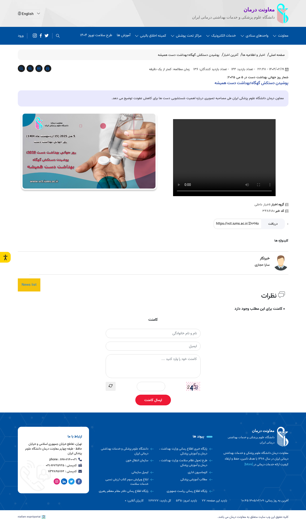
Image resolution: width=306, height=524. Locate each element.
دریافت (273, 224)
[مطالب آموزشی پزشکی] (184, 479)
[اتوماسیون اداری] (184, 472)
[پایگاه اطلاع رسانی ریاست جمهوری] (184, 491)
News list (29, 285)
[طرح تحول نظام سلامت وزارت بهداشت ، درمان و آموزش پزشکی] (184, 462)
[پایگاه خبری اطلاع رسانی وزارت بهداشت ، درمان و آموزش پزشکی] (184, 451)
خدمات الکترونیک (221, 36)
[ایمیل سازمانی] (126, 472)
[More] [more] (249, 464)
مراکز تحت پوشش (186, 36)
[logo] (255, 437)
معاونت (280, 36)
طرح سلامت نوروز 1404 (96, 35)
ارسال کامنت (153, 400)
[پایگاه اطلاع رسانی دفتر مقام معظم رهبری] (126, 491)
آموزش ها (123, 35)
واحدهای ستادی (254, 36)
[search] (58, 36)
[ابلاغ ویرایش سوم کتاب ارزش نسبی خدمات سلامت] (126, 481)
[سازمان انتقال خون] (126, 460)
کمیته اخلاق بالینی (150, 36)
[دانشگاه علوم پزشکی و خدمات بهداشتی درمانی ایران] (126, 451)
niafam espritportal (31, 517)
